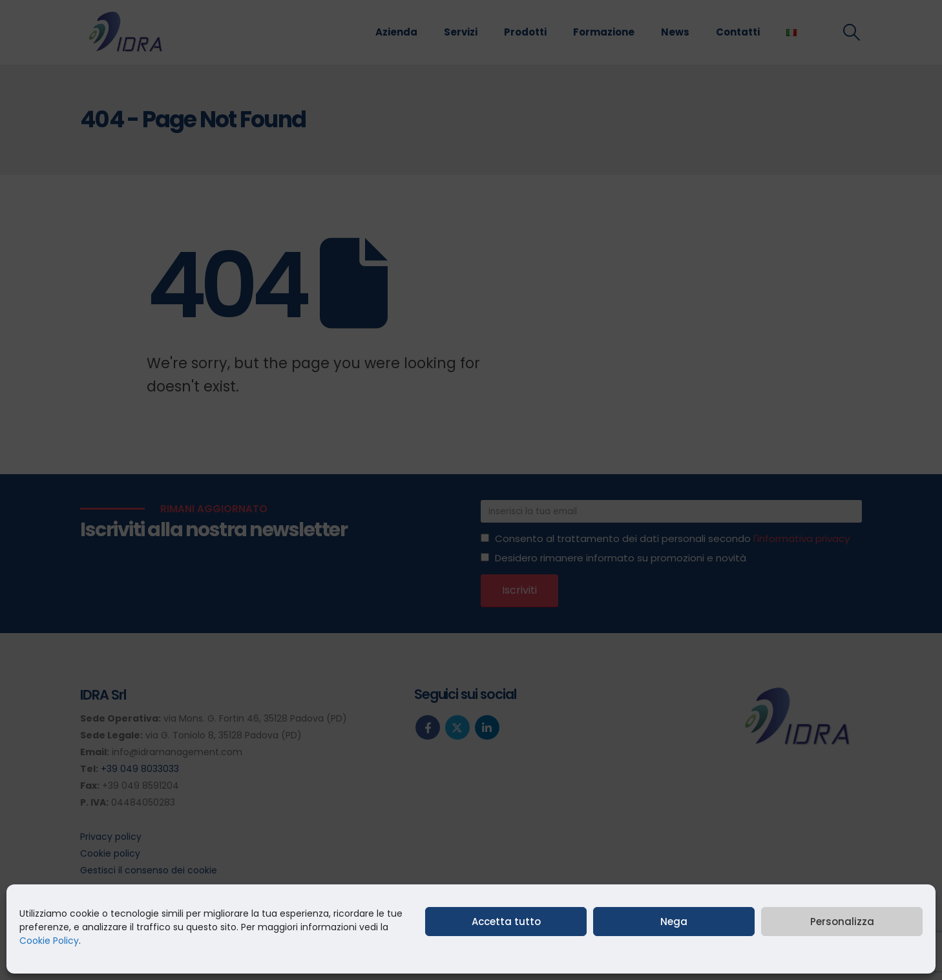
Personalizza (842, 921)
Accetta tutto (506, 921)
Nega (673, 921)
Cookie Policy (49, 940)
